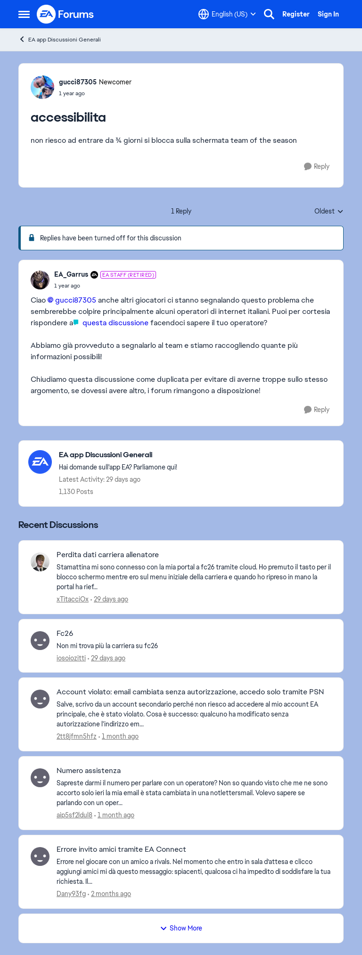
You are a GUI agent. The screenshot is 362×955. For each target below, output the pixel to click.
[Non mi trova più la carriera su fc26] (194, 645)
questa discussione (114, 323)
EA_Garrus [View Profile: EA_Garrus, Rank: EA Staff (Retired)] (71, 274)
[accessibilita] (105, 285)
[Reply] (316, 166)
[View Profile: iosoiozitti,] (40, 640)
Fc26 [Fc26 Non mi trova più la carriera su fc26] (65, 633)
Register (296, 14)
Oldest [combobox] (329, 211)
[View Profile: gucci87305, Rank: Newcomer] (42, 87)
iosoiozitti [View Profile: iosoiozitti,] (71, 657)
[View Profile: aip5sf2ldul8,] (40, 777)
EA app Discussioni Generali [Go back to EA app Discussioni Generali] (59, 39)
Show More (181, 928)
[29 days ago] (109, 599)
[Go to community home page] (65, 14)
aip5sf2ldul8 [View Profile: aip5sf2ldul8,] (74, 815)
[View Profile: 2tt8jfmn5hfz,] (40, 699)
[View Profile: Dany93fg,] (40, 856)
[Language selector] (227, 14)
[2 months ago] (109, 894)
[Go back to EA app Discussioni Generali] (118, 455)
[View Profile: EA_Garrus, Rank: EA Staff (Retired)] (40, 280)
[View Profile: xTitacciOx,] (40, 561)
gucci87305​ (75, 300)
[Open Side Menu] (24, 14)
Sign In (328, 14)
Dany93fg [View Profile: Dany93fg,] (71, 893)
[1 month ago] (119, 736)
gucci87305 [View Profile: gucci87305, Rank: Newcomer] (78, 82)
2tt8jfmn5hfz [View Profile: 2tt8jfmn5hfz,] (77, 736)
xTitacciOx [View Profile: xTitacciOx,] (73, 599)
